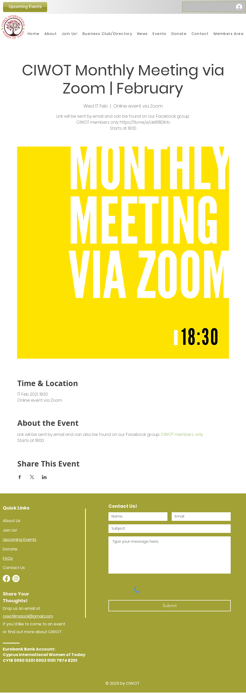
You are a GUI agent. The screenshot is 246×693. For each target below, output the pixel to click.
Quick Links (16, 508)
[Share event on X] (32, 477)
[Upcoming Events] (25, 7)
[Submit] (169, 605)
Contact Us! (122, 506)
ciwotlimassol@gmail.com (28, 616)
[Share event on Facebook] (19, 477)
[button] (228, 33)
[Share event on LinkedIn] (44, 477)
